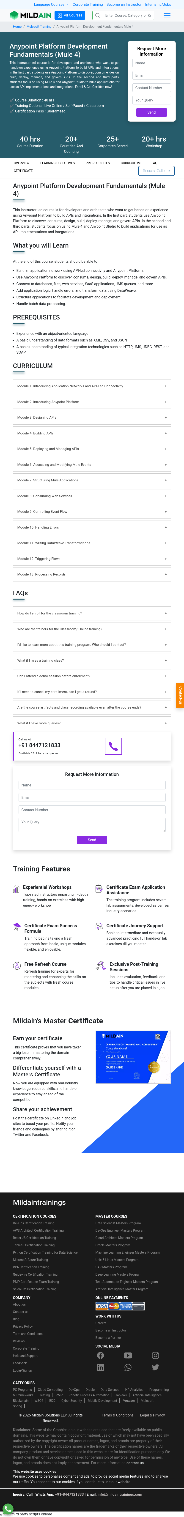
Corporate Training (88, 4)
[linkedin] (101, 1367)
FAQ (154, 163)
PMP (59, 1395)
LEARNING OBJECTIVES (57, 163)
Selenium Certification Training (35, 1289)
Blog (16, 1319)
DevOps (74, 1389)
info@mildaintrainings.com (120, 1494)
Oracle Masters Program (113, 1245)
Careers (101, 1323)
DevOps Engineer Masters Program (120, 1230)
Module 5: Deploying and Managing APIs (48, 449)
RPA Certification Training (31, 1267)
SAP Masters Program (111, 1267)
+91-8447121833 (69, 1494)
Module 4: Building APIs (35, 433)
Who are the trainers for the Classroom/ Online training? (59, 629)
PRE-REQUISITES (98, 163)
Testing (44, 1395)
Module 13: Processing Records (41, 574)
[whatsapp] (128, 1367)
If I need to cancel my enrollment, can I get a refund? (57, 692)
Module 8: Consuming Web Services (44, 496)
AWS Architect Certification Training (38, 1230)
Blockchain (21, 1400)
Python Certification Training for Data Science (45, 1252)
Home (17, 26)
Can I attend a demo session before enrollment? (53, 676)
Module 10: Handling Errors (38, 527)
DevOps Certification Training (34, 1223)
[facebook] (101, 1355)
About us (19, 1304)
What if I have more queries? (39, 723)
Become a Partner (108, 1338)
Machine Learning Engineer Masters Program (128, 1252)
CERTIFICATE (23, 171)
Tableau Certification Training (34, 1245)
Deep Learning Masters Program (119, 1274)
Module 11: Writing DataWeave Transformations (53, 543)
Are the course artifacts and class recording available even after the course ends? (79, 707)
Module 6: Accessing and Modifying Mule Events (54, 465)
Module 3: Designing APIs (37, 417)
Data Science (110, 1389)
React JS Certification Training (34, 1238)
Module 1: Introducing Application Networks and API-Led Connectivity (70, 386)
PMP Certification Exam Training (36, 1282)
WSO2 (39, 1400)
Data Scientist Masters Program (118, 1223)
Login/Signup (22, 1370)
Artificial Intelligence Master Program (122, 1289)
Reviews (19, 1341)
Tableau (120, 1395)
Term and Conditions (28, 1334)
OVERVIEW (21, 163)
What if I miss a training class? (40, 660)
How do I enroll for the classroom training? (49, 613)
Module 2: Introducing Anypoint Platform (48, 402)
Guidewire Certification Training (35, 1274)
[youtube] (128, 1355)
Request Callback (156, 171)
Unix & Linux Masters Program (117, 1260)
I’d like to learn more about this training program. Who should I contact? (71, 645)
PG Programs (22, 1389)
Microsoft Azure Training (30, 1260)
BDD (52, 1400)
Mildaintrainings (39, 1202)
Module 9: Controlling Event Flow (42, 512)
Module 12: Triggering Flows (38, 559)
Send (152, 112)
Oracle (90, 1389)
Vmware (129, 1400)
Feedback (20, 1363)
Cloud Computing (50, 1389)
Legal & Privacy (152, 1415)
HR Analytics (134, 1389)
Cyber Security (71, 1400)
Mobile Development (102, 1400)
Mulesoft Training (39, 26)
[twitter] (156, 1367)
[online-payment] (120, 1306)
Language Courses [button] (49, 4)
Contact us (20, 1312)
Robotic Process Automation (89, 1395)
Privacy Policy (23, 1326)
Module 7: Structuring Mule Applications (48, 480)
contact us (135, 1463)
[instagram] (156, 1355)
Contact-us (181, 695)
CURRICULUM (130, 163)
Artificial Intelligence (147, 1395)
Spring (17, 1406)
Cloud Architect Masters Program (119, 1238)
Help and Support (25, 1356)
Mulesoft (147, 1400)
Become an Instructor (124, 4)
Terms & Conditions (118, 1415)
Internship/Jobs (158, 4)
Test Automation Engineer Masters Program (127, 1282)
